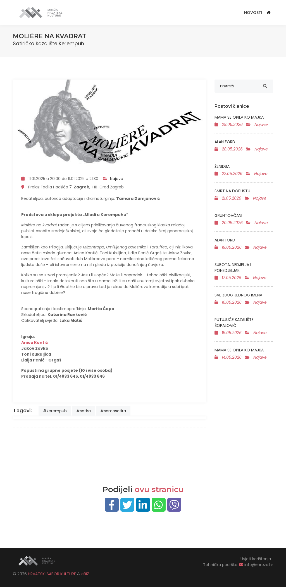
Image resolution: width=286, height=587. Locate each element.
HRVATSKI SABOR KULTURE (52, 574)
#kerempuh (55, 411)
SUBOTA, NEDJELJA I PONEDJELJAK (232, 267)
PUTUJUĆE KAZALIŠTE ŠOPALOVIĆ (234, 322)
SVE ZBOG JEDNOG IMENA (238, 295)
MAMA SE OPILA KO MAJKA (239, 117)
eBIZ (85, 574)
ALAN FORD (224, 142)
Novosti (253, 12)
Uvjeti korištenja (255, 559)
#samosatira (113, 411)
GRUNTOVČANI (228, 215)
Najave (116, 178)
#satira (83, 411)
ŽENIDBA (222, 166)
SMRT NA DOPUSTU (232, 191)
